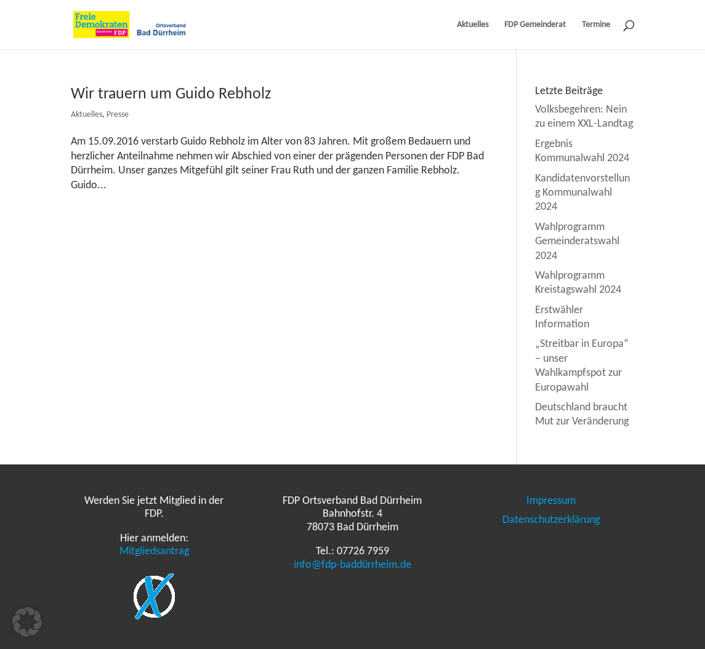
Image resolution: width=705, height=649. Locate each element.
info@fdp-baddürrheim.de (352, 564)
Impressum (551, 500)
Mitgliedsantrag (154, 550)
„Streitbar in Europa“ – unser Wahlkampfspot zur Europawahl (582, 364)
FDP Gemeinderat (535, 25)
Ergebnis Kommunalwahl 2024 (582, 150)
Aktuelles (472, 25)
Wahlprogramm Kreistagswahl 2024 (578, 282)
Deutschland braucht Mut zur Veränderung (582, 414)
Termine (596, 25)
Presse (118, 114)
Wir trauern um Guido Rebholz (171, 93)
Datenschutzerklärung (551, 519)
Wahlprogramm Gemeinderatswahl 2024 (577, 241)
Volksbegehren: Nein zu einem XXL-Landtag (584, 116)
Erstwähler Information (562, 316)
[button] (27, 622)
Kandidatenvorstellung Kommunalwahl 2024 (582, 192)
